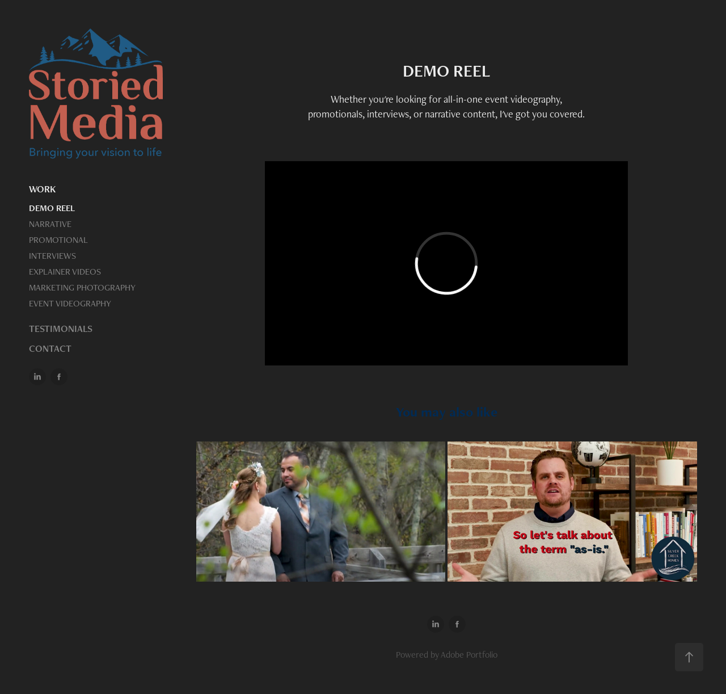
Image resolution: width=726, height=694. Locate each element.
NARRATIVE (50, 224)
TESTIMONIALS (60, 328)
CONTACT (50, 348)
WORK (42, 189)
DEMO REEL (52, 208)
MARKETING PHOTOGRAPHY (82, 287)
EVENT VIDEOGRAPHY (70, 303)
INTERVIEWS (52, 256)
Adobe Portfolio (469, 655)
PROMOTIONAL (58, 240)
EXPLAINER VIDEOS (65, 271)
